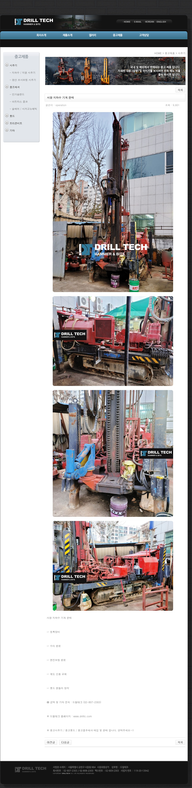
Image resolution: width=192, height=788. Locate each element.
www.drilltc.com (82, 716)
